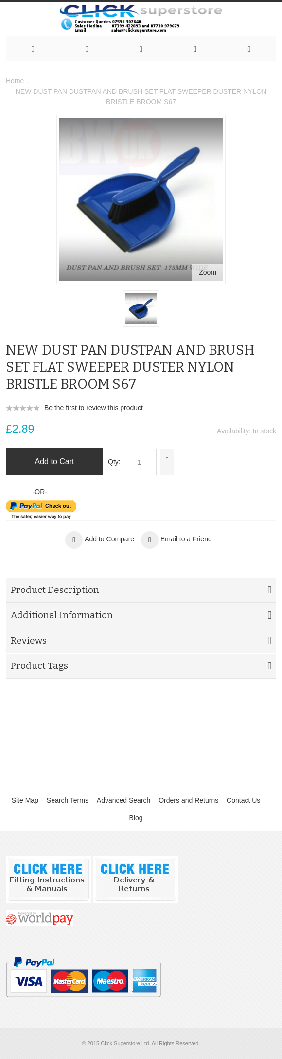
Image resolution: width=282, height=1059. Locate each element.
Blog (135, 818)
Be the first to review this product (93, 408)
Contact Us (243, 800)
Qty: (114, 462)
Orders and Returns (188, 800)
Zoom (207, 272)
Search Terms (67, 800)
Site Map (25, 800)
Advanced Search (124, 800)
